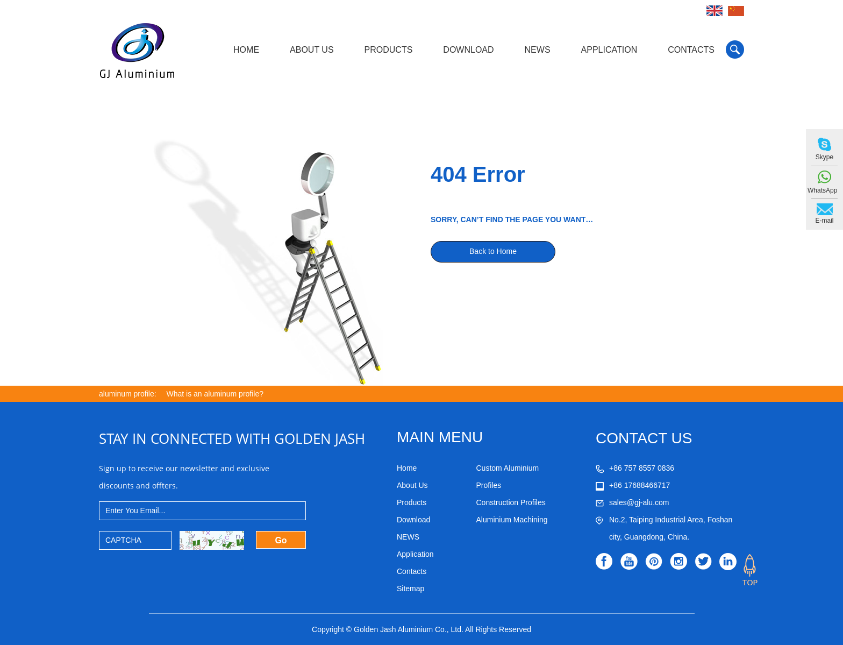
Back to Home (493, 251)
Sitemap (410, 588)
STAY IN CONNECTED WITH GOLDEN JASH (232, 438)
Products (389, 49)
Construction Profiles (511, 502)
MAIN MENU (440, 437)
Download (468, 49)
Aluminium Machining (512, 519)
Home (246, 49)
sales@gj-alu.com (639, 502)
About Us (312, 49)
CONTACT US (644, 438)
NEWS (538, 49)
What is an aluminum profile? (215, 393)
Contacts (691, 49)
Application (609, 49)
